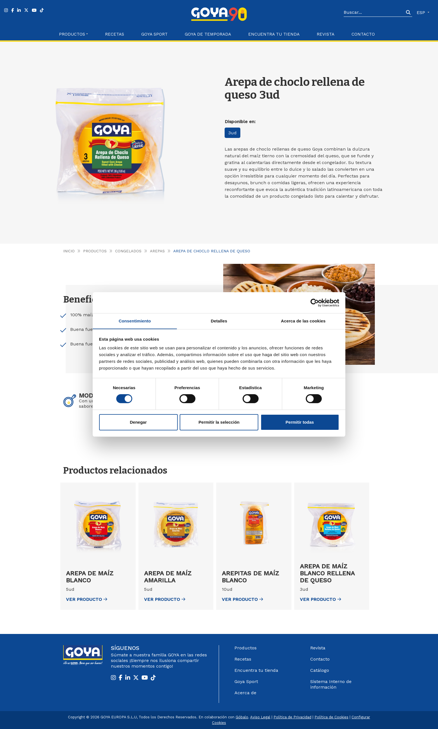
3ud (233, 132)
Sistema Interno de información (331, 684)
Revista (325, 34)
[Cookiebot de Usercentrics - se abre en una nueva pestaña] (314, 302)
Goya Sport (154, 34)
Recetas (114, 34)
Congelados (128, 251)
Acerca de (245, 692)
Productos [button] (72, 34)
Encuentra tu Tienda (274, 34)
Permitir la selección (219, 422)
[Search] (374, 13)
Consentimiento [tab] (135, 320)
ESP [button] (421, 12)
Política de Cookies (331, 717)
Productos (95, 251)
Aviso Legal (260, 717)
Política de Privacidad (292, 717)
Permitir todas (300, 422)
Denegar (138, 422)
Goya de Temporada (208, 34)
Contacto (363, 34)
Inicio (69, 251)
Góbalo (242, 717)
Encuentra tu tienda (256, 670)
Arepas (157, 251)
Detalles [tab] (219, 320)
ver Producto (86, 599)
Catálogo (319, 670)
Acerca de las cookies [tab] (303, 320)
